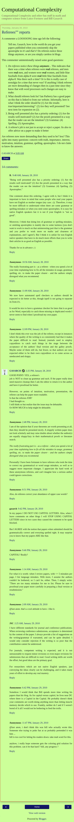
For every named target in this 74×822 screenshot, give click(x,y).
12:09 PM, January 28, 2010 (35, 329)
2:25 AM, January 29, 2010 (27, 623)
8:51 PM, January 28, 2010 (34, 489)
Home (37, 807)
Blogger (42, 819)
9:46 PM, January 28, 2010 (34, 550)
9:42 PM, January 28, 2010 (30, 508)
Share (5, 158)
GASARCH (15, 370)
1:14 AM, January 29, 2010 (35, 569)
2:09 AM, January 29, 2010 (35, 604)
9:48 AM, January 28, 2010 (25, 175)
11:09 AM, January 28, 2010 (35, 290)
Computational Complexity (32, 9)
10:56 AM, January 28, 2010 (35, 262)
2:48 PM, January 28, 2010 (34, 422)
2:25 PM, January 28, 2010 (38, 370)
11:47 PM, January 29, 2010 (35, 722)
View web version (37, 813)
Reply (12, 252)
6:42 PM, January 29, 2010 (34, 687)
